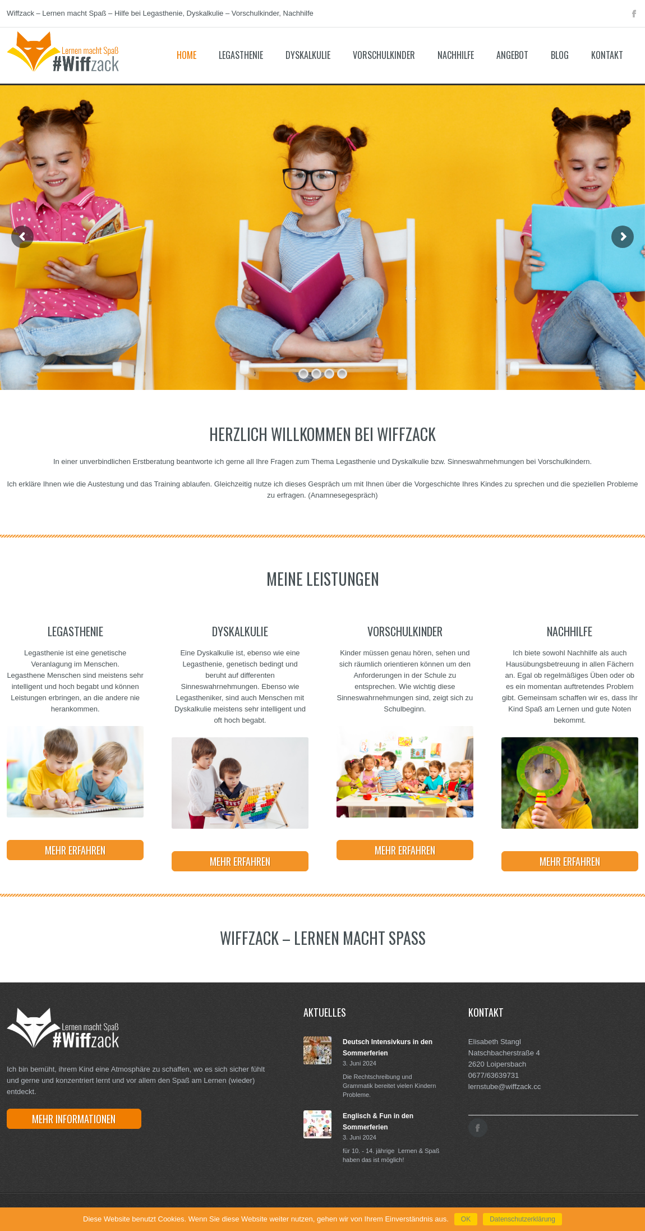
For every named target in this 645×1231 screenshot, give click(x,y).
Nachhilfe (455, 55)
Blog (560, 55)
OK (466, 1219)
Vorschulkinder (384, 55)
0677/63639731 (493, 1075)
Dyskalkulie (307, 55)
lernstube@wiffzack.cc (504, 1086)
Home (186, 55)
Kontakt (607, 55)
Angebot (512, 55)
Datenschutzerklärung (522, 1219)
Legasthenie (241, 55)
